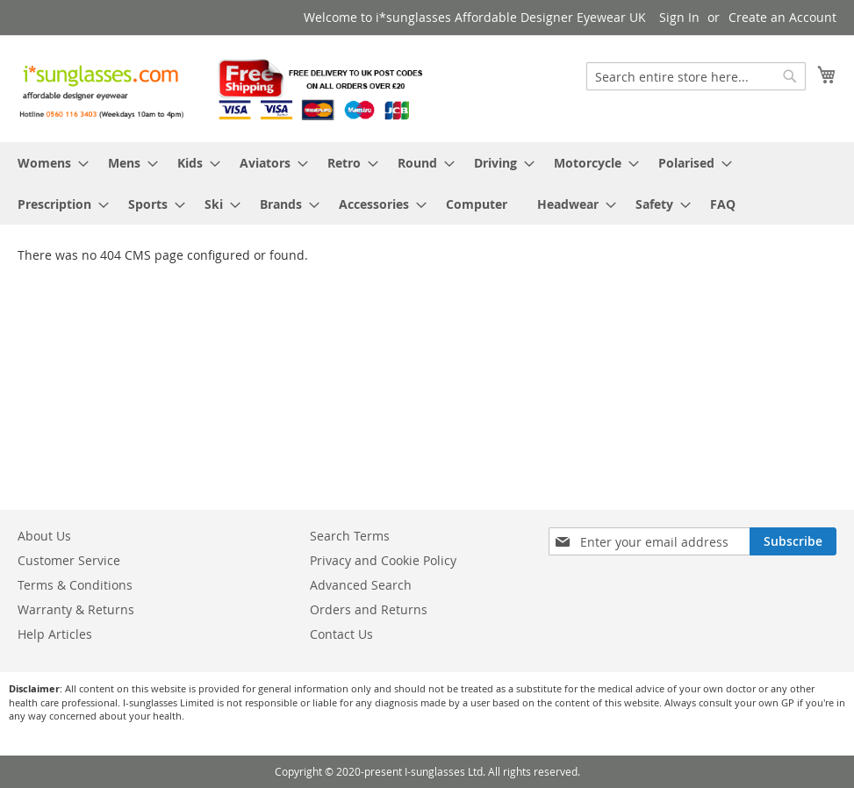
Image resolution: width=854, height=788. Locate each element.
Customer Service (69, 560)
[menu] (427, 183)
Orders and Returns (368, 609)
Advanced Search (361, 585)
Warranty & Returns (76, 609)
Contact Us (341, 634)
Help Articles (55, 634)
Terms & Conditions (75, 585)
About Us (44, 535)
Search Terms (350, 535)
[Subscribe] (793, 541)
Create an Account (782, 17)
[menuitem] (48, 162)
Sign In (679, 17)
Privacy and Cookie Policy (383, 560)
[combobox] (696, 76)
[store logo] (222, 87)
